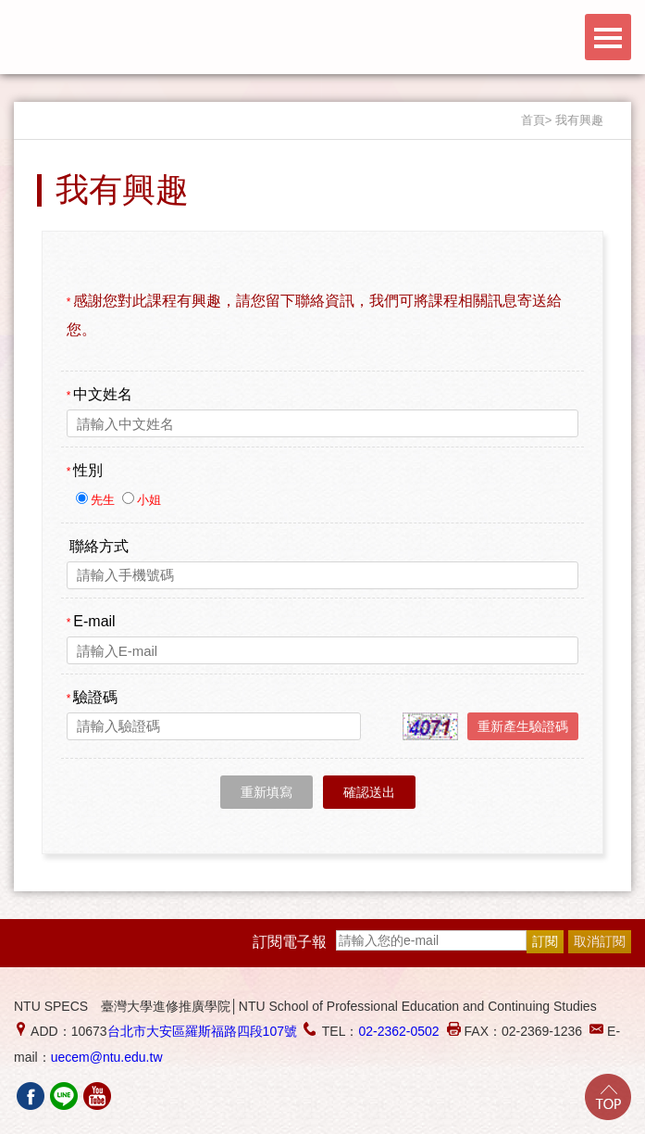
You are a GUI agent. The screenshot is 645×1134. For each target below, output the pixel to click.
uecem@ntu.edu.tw (107, 1057)
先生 (104, 500)
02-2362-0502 (398, 1031)
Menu (608, 37)
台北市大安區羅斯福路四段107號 (202, 1031)
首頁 (533, 120)
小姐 (149, 500)
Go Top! (608, 1097)
